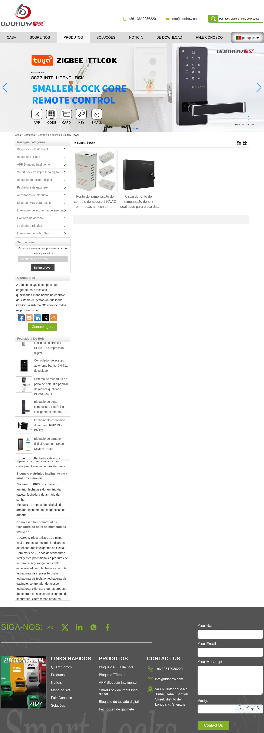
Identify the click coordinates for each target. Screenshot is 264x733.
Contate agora (42, 327)
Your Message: (210, 662)
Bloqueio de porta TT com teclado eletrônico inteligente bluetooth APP (50, 407)
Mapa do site (60, 690)
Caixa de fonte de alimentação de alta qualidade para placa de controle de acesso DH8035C (138, 202)
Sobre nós (40, 37)
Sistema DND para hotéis (34, 202)
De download (169, 37)
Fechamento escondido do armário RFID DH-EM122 (49, 426)
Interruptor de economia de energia (40, 210)
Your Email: (207, 644)
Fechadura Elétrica (29, 225)
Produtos (73, 37)
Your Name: (208, 626)
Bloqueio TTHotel (28, 157)
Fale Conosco (209, 37)
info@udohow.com (185, 19)
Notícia (136, 37)
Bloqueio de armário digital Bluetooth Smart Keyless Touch (49, 444)
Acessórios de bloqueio (32, 195)
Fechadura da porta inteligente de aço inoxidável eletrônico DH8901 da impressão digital (49, 343)
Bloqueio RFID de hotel (32, 149)
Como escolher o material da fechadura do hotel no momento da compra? (41, 527)
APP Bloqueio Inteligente (33, 164)
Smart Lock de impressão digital (38, 172)
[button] (127, 128)
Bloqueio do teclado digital (34, 179)
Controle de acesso (49, 134)
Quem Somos (61, 667)
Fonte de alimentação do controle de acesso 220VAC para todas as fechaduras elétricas (95, 202)
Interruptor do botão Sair (33, 233)
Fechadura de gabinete (32, 187)
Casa (11, 37)
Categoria (29, 134)
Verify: (203, 700)
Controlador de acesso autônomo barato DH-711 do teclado (51, 366)
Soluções (105, 37)
